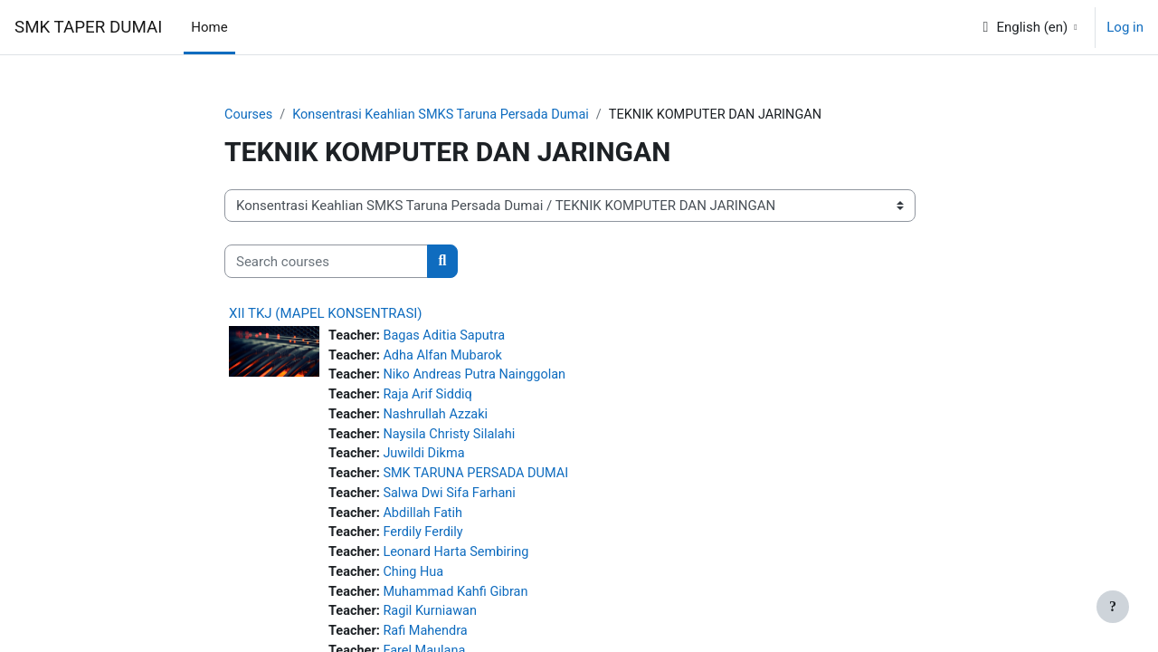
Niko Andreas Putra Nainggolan (479, 377)
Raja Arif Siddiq (431, 397)
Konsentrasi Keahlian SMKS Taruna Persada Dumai (447, 115)
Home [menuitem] (209, 27)
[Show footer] (1112, 606)
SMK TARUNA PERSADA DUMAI (481, 479)
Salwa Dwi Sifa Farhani (454, 500)
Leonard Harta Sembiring (460, 560)
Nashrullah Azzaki (439, 418)
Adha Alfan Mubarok (446, 357)
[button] (1028, 27)
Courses (249, 115)
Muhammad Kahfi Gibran (460, 601)
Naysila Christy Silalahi (453, 438)
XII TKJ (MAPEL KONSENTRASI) (325, 314)
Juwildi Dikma (427, 459)
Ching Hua (416, 581)
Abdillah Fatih (426, 520)
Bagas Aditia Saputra (448, 337)
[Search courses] (326, 262)
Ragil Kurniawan (433, 622)
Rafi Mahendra (429, 642)
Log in (1125, 27)
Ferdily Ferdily (427, 540)
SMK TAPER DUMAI (88, 27)
